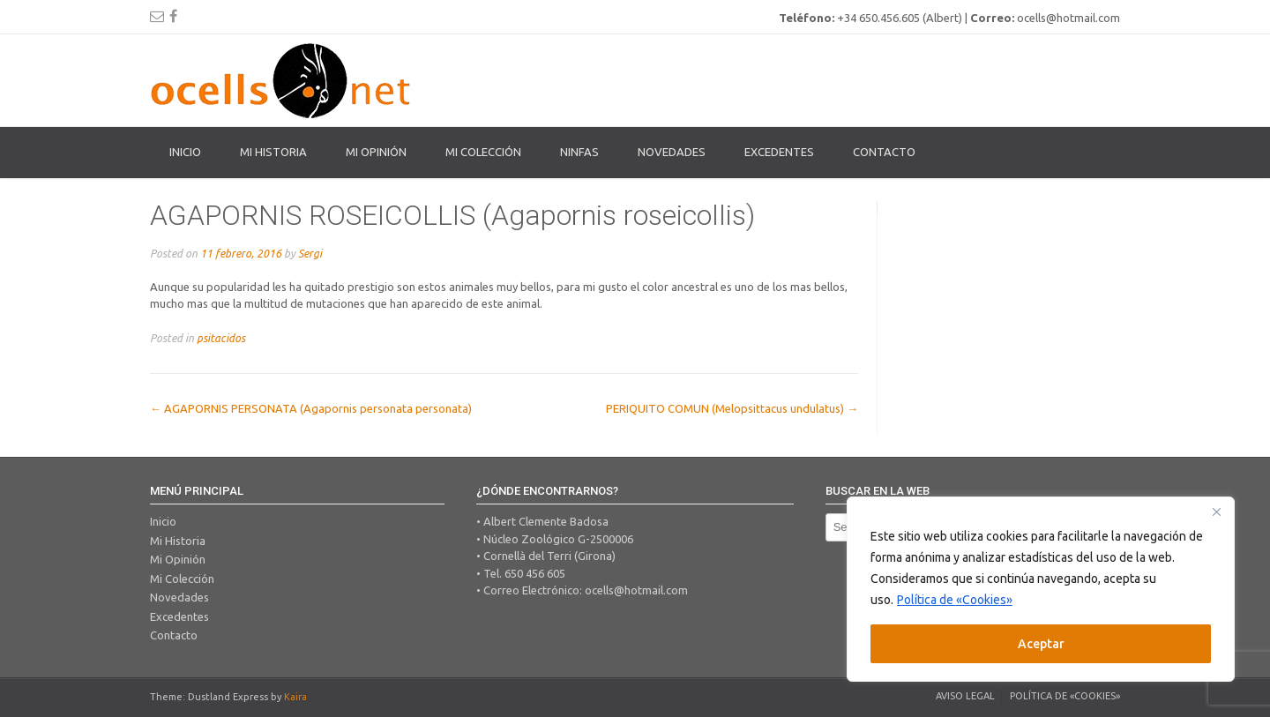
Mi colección (483, 152)
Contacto (884, 152)
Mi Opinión (376, 152)
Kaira (295, 696)
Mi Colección (182, 578)
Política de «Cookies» (954, 600)
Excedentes (779, 152)
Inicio (185, 152)
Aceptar (1041, 644)
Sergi (310, 253)
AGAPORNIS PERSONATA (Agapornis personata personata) (311, 408)
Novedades (672, 152)
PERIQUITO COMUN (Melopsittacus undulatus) (732, 408)
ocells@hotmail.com (636, 590)
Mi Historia (273, 152)
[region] (1041, 589)
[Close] (1216, 511)
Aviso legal (965, 696)
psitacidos (221, 338)
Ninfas (579, 152)
